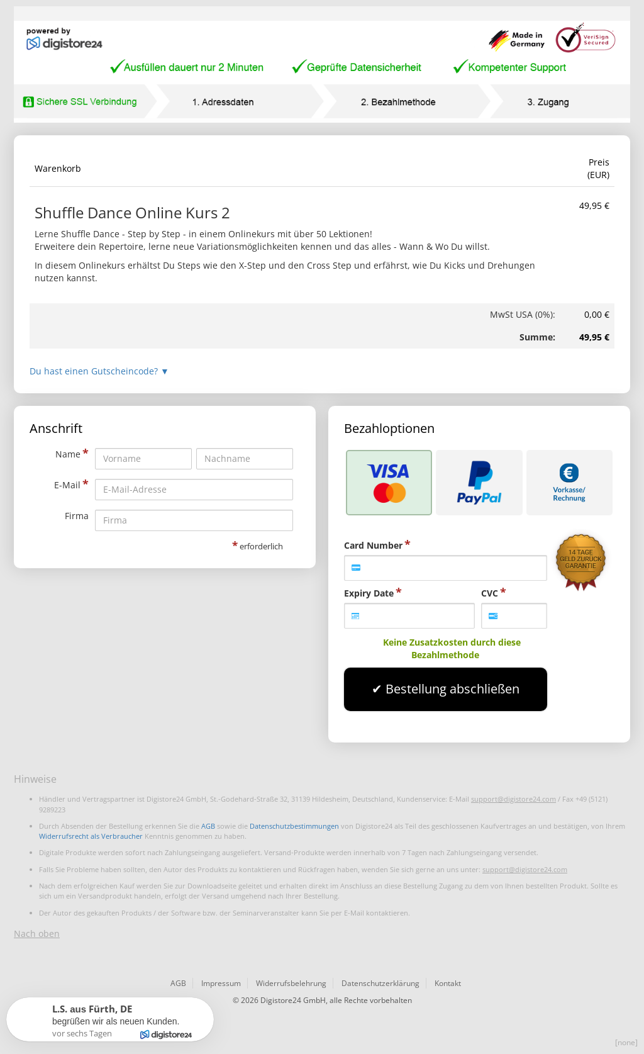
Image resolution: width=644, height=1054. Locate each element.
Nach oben (37, 933)
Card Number (373, 545)
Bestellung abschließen (452, 688)
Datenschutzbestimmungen (294, 826)
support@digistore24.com (513, 799)
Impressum (221, 983)
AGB (208, 826)
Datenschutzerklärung (380, 983)
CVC (489, 593)
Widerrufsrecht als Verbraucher (91, 836)
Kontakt (448, 983)
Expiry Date (369, 593)
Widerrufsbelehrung (291, 983)
